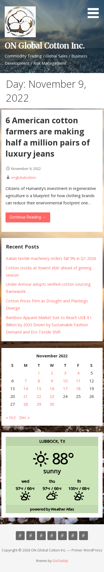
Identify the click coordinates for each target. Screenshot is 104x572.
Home (20, 535)
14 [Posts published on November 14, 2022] (25, 388)
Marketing (51, 535)
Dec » (24, 417)
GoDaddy (60, 560)
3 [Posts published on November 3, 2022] (65, 373)
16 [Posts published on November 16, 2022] (52, 388)
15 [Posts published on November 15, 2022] (39, 388)
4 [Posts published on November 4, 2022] (78, 373)
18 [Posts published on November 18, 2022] (78, 388)
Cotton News (73, 535)
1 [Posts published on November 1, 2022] (39, 373)
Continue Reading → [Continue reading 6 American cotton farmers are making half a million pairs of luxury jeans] (27, 217)
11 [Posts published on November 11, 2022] (78, 380)
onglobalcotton (23, 177)
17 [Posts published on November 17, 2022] (65, 388)
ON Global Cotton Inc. (45, 46)
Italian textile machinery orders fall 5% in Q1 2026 (51, 258)
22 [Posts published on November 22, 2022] (39, 396)
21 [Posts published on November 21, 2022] (25, 396)
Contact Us (62, 535)
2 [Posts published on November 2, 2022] (52, 373)
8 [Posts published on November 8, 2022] (39, 380)
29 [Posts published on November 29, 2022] (39, 404)
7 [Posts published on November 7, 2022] (25, 380)
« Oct (11, 417)
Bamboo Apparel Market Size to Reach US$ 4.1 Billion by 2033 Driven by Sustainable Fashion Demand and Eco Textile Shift (49, 325)
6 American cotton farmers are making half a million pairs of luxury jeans (48, 137)
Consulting (41, 535)
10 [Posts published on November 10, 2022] (65, 380)
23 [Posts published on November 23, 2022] (52, 396)
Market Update (83, 535)
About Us (30, 535)
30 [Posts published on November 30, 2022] (52, 404)
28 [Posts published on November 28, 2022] (25, 404)
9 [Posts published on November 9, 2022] (52, 380)
